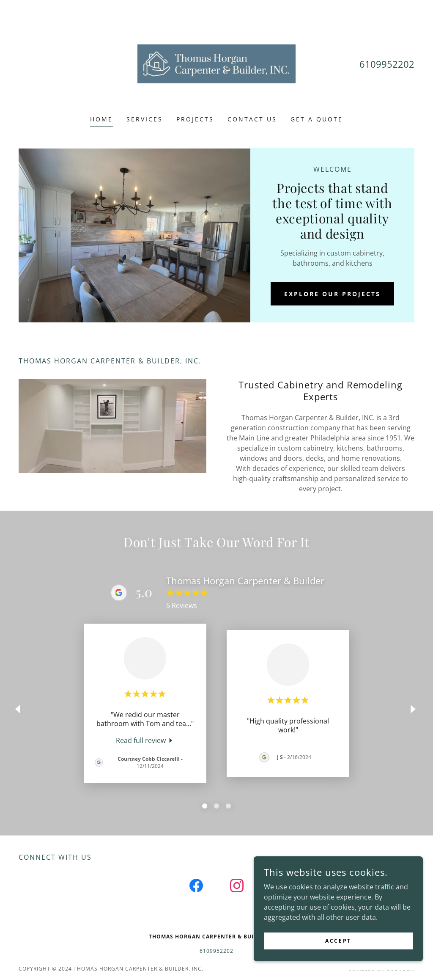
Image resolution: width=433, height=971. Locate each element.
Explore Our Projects (332, 294)
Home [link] (101, 119)
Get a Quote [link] (316, 119)
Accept (338, 940)
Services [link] (144, 119)
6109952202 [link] (386, 64)
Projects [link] (195, 119)
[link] (216, 63)
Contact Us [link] (252, 119)
